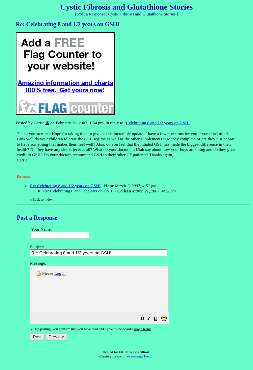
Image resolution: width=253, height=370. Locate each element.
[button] (158, 328)
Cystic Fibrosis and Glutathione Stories (142, 14)
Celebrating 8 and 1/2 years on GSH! (158, 122)
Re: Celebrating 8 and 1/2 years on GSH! (65, 185)
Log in (60, 273)
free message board (139, 365)
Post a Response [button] (91, 14)
